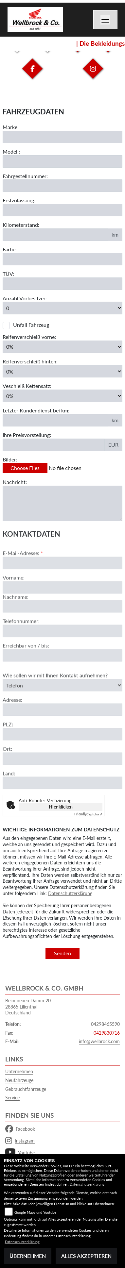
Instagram (20, 1141)
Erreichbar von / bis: (26, 668)
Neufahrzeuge (19, 1080)
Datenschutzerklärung (70, 893)
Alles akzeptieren (86, 1256)
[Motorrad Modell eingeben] (62, 161)
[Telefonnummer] (62, 654)
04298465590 (105, 1024)
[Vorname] (62, 610)
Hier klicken (61, 806)
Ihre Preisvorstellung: (27, 435)
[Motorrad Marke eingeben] (62, 137)
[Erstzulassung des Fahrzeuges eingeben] (62, 210)
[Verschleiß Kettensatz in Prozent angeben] (62, 396)
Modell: (11, 151)
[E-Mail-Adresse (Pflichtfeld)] (62, 585)
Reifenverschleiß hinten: (30, 361)
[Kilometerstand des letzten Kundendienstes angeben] (55, 420)
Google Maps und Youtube (35, 1212)
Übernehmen (27, 1256)
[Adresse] (62, 732)
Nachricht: (15, 482)
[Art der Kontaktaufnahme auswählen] (62, 708)
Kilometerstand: (21, 225)
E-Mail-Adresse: (23, 576)
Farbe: (10, 249)
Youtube (20, 1153)
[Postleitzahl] (62, 757)
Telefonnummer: (21, 644)
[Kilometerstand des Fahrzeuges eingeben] (55, 234)
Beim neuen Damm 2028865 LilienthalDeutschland (28, 1006)
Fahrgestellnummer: (25, 176)
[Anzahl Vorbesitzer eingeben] (62, 308)
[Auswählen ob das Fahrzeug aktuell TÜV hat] (62, 283)
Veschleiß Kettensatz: (27, 386)
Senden (62, 953)
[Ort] (62, 781)
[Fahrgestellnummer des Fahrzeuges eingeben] (62, 186)
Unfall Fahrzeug (31, 325)
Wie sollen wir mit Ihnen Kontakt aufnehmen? (55, 698)
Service (12, 1097)
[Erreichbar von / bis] (62, 678)
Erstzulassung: (19, 200)
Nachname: (15, 619)
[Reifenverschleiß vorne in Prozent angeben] (62, 347)
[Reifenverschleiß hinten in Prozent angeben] (62, 371)
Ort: (7, 771)
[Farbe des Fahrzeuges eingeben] (62, 259)
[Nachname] (62, 629)
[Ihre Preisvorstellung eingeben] (54, 445)
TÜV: (8, 274)
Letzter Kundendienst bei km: (36, 411)
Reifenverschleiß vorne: (29, 337)
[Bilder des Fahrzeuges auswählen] (62, 468)
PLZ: (8, 747)
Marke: (11, 127)
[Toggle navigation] (105, 19)
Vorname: (14, 600)
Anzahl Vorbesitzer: (25, 298)
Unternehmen (19, 1071)
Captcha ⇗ (88, 814)
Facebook (20, 1129)
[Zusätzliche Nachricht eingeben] (62, 503)
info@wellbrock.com (99, 1041)
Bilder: (10, 459)
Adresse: (12, 723)
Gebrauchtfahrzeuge (25, 1089)
